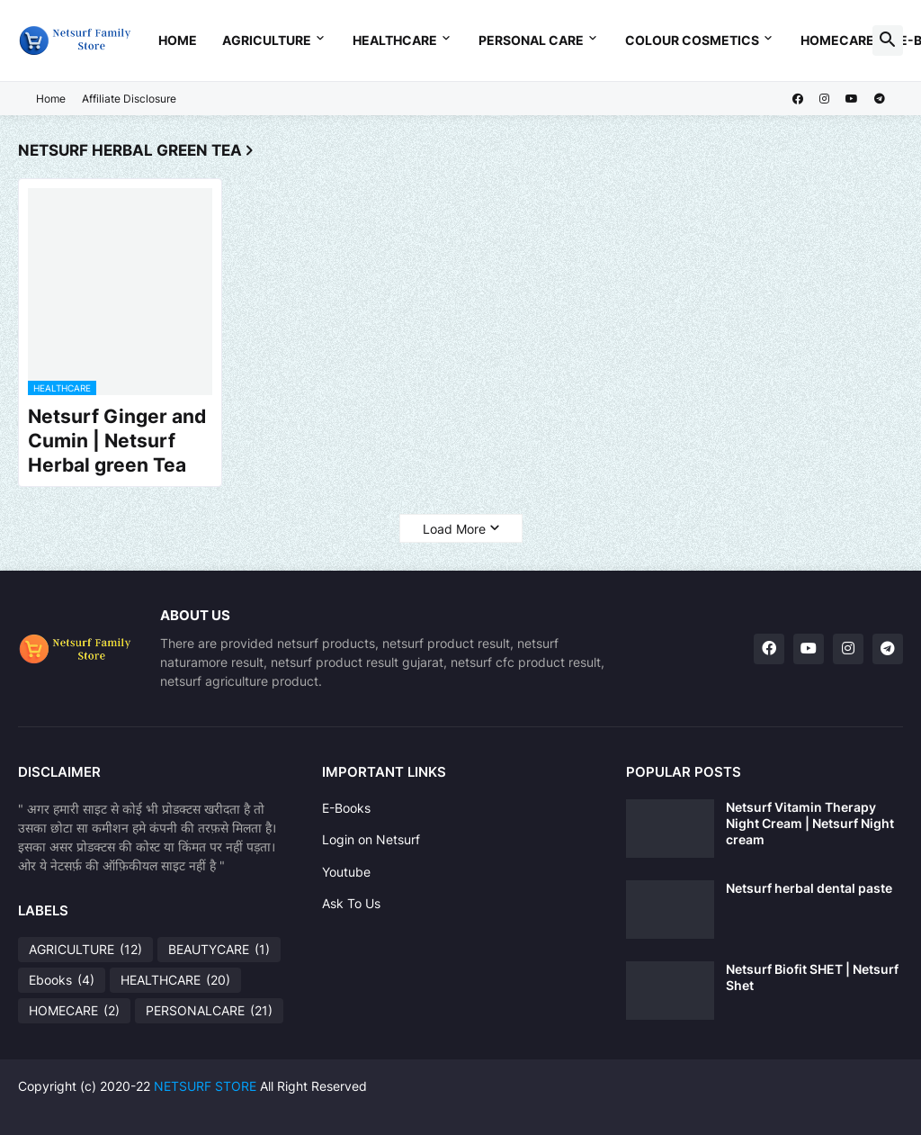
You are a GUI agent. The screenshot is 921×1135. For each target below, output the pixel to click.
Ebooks (61, 980)
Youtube (346, 871)
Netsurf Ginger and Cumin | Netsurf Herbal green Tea (117, 441)
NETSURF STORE (205, 1086)
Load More (454, 528)
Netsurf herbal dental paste (809, 888)
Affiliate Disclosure (129, 98)
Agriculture (266, 40)
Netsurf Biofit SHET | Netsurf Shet (812, 977)
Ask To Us (351, 903)
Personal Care (531, 40)
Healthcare (395, 40)
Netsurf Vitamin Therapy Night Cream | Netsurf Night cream (810, 823)
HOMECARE (74, 1011)
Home (177, 40)
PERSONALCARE (209, 1011)
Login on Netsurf (371, 839)
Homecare (837, 40)
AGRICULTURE (85, 950)
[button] (887, 40)
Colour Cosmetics (692, 40)
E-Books (346, 807)
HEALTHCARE (175, 980)
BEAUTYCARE (219, 950)
